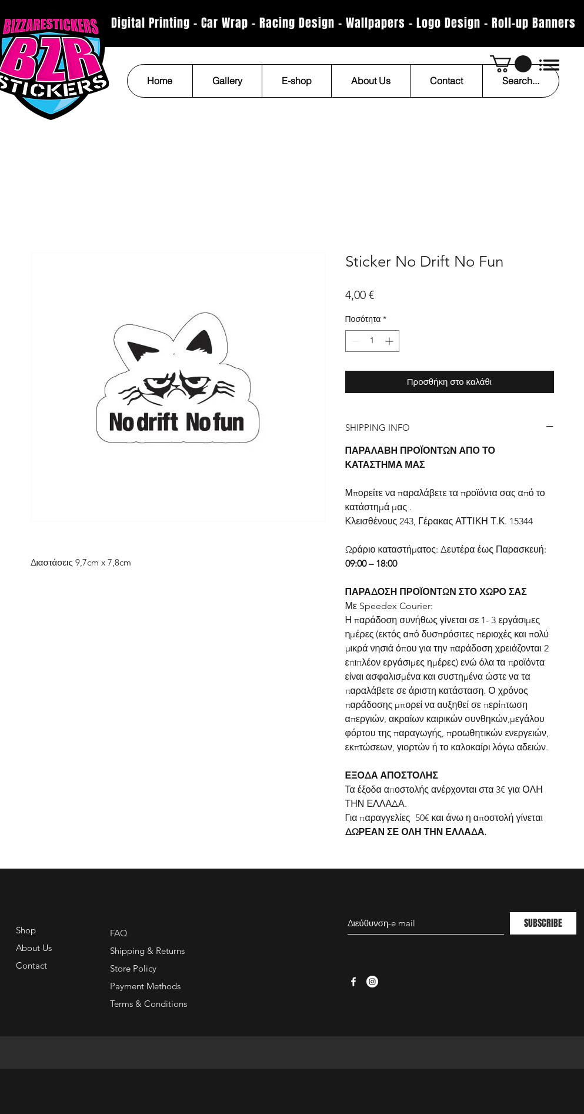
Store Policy (133, 968)
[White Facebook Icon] (353, 981)
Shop (26, 930)
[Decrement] (354, 341)
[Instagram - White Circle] (372, 981)
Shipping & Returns (147, 950)
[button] (511, 63)
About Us (34, 947)
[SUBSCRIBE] (543, 923)
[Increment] (390, 341)
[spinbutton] (372, 341)
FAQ (119, 933)
